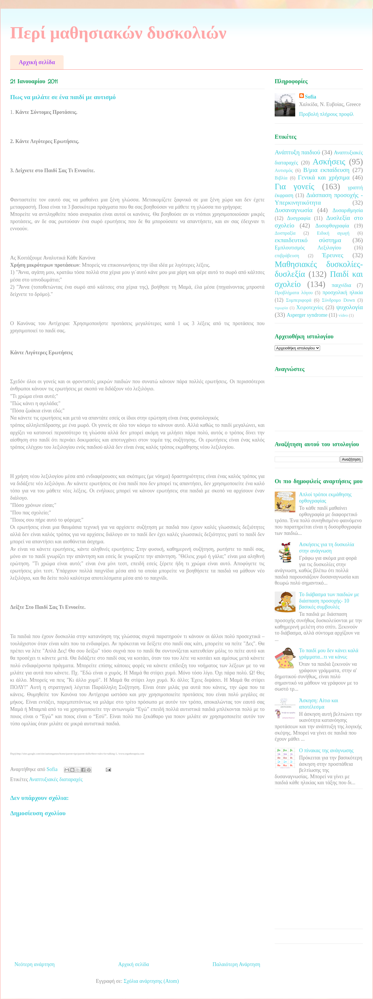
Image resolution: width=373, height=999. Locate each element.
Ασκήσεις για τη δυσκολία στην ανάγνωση (326, 548)
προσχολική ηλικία (343, 292)
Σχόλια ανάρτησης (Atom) (151, 981)
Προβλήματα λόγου (294, 292)
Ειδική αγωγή (333, 233)
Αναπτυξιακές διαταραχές (56, 779)
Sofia (310, 97)
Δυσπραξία (285, 233)
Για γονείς (294, 186)
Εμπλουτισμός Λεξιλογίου (308, 248)
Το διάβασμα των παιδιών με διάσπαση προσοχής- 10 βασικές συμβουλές (329, 601)
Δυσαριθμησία (348, 210)
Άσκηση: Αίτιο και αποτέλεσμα (318, 704)
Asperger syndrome (307, 315)
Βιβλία (281, 178)
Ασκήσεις (329, 161)
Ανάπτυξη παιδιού (297, 152)
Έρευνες (332, 255)
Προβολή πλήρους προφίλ (326, 114)
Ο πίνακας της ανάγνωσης (326, 750)
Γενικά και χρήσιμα (324, 177)
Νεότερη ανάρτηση (34, 964)
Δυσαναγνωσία (294, 210)
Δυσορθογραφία (332, 226)
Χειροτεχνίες (310, 307)
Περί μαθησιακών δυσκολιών (118, 32)
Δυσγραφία (298, 218)
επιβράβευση (287, 255)
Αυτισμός (284, 170)
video (343, 315)
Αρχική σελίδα (37, 62)
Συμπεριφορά (298, 300)
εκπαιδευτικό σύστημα (308, 240)
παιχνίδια (341, 285)
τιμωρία (281, 307)
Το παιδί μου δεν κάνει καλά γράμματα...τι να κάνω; (328, 654)
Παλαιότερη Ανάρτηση (236, 964)
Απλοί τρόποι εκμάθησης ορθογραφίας (325, 498)
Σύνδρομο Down (338, 300)
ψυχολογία (349, 307)
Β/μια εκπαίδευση (326, 169)
